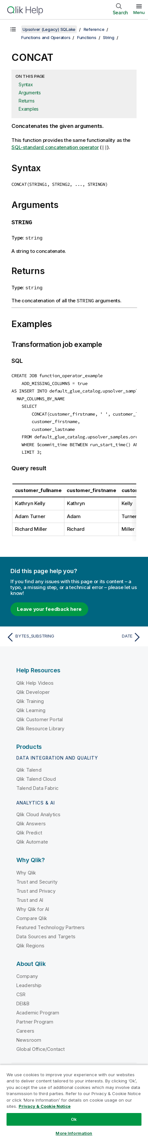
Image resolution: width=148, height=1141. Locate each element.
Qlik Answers (31, 819)
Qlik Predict (29, 829)
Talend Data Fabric (37, 784)
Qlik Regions (30, 941)
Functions (86, 37)
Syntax (26, 84)
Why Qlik (26, 869)
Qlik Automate (32, 838)
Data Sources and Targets (45, 932)
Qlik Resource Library (40, 724)
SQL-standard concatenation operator (55, 147)
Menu (139, 12)
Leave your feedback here (49, 605)
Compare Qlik (31, 914)
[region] (74, 1103)
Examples (29, 109)
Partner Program (34, 1018)
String (108, 37)
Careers (25, 1027)
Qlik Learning (30, 706)
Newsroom (28, 1036)
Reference (94, 29)
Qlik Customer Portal (39, 715)
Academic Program (37, 1008)
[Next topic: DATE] (109, 633)
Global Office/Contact (40, 1045)
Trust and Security (37, 878)
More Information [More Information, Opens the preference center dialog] (74, 1133)
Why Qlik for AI (32, 905)
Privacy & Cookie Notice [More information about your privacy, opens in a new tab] (45, 1106)
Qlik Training (30, 697)
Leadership (29, 981)
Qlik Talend (28, 766)
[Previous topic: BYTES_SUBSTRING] (39, 633)
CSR (20, 990)
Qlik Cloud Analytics (38, 810)
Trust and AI (29, 896)
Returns (26, 100)
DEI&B (22, 999)
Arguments (30, 92)
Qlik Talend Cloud (36, 775)
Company (27, 972)
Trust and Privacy (36, 887)
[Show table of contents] (13, 29)
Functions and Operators (45, 37)
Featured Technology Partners (50, 923)
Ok (74, 1119)
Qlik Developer (33, 688)
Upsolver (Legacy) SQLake (49, 29)
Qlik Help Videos (35, 679)
